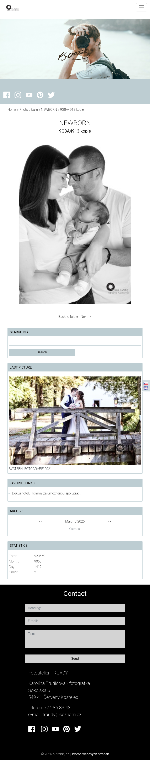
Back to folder (68, 317)
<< (40, 521)
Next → (86, 317)
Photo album (28, 110)
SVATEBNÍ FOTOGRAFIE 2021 (30, 469)
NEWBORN (49, 110)
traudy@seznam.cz (62, 714)
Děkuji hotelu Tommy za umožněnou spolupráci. (46, 493)
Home (11, 110)
